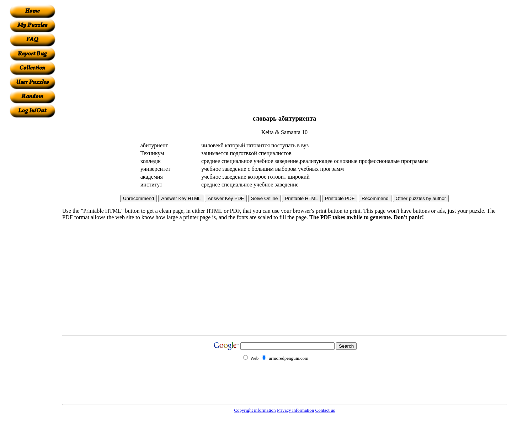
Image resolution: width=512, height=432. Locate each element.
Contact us (325, 410)
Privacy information (295, 410)
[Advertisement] (32, 224)
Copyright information (255, 410)
